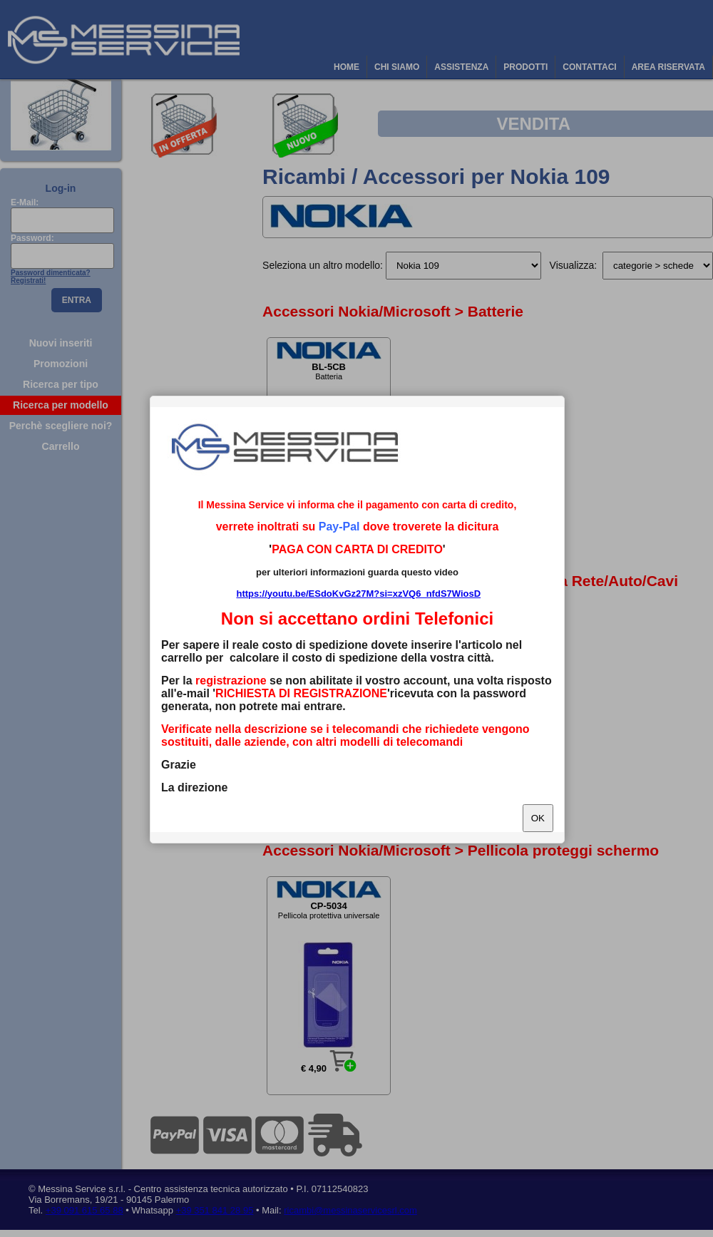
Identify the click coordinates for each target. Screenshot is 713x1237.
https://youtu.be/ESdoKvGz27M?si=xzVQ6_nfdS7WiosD (358, 593)
